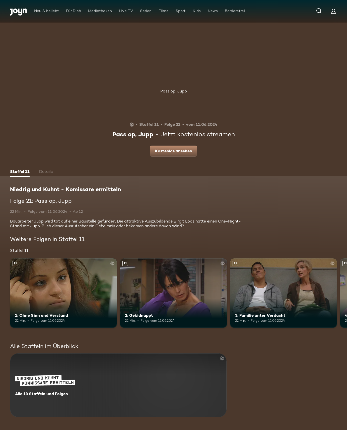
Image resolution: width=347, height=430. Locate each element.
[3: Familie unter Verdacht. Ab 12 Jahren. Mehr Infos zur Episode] (283, 293)
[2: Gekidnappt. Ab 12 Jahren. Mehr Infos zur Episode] (173, 293)
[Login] (333, 11)
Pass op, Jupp (173, 91)
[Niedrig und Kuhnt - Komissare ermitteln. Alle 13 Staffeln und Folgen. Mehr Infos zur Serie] (118, 385)
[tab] (20, 172)
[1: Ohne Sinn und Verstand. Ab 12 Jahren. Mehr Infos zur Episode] (63, 293)
